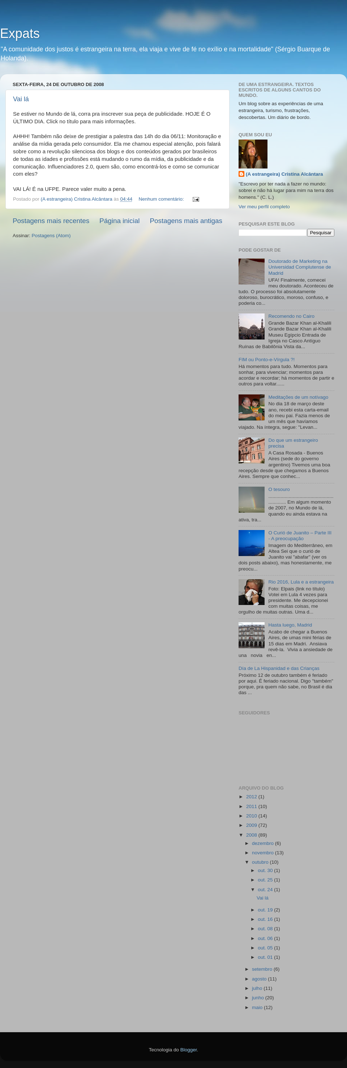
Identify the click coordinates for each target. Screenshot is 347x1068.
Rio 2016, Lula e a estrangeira (301, 582)
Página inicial (119, 221)
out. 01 (266, 957)
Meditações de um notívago (298, 397)
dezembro (263, 843)
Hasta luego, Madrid (290, 625)
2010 (252, 816)
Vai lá (21, 99)
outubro (261, 862)
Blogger (188, 1049)
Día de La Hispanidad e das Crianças (279, 668)
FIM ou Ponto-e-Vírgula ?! (267, 359)
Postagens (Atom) (51, 235)
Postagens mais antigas (186, 221)
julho (258, 988)
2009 (252, 825)
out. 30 (266, 870)
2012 (252, 796)
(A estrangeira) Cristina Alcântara (284, 174)
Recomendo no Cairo (291, 316)
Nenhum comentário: (162, 199)
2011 (252, 806)
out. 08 (266, 928)
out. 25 (266, 880)
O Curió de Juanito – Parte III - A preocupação (299, 535)
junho (258, 997)
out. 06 (266, 938)
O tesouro (279, 489)
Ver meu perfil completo (264, 206)
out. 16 (266, 919)
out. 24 (266, 889)
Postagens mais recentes (51, 221)
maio (258, 1007)
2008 (252, 835)
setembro (263, 969)
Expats (20, 33)
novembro (263, 852)
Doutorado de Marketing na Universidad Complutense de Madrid (299, 267)
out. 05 (266, 947)
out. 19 (266, 910)
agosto (260, 979)
